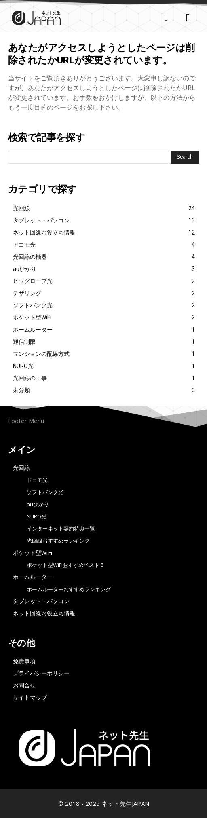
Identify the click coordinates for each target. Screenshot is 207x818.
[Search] (185, 157)
